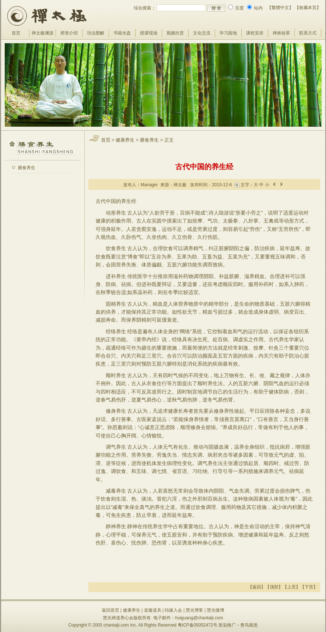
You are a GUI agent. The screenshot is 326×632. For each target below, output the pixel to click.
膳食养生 (26, 167)
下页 (309, 587)
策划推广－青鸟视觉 (238, 625)
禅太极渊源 (42, 33)
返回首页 (110, 610)
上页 (291, 587)
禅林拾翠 (281, 33)
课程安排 (254, 33)
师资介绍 (69, 33)
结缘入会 (173, 610)
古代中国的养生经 (204, 167)
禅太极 (179, 184)
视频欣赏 (175, 33)
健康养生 (125, 140)
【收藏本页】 (308, 7)
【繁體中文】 (280, 7)
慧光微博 (215, 610)
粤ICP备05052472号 (197, 625)
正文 (169, 140)
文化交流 (201, 33)
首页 (16, 33)
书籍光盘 (122, 33)
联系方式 (308, 33)
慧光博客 (194, 610)
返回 (256, 587)
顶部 (274, 587)
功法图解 (95, 33)
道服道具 (152, 610)
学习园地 (228, 33)
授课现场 (148, 33)
